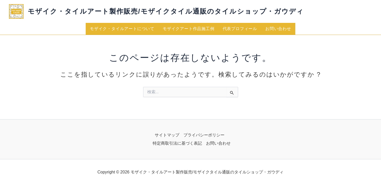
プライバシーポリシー (203, 135)
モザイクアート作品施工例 (188, 28)
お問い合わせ (278, 28)
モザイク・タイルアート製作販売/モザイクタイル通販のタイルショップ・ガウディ (166, 11)
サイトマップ (167, 135)
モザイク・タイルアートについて (122, 28)
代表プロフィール (240, 28)
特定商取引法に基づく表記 (177, 143)
